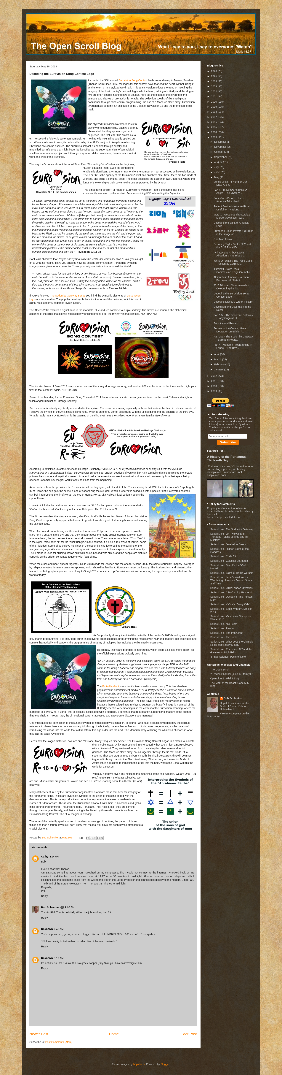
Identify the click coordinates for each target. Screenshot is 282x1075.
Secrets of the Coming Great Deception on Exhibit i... (230, 330)
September (220, 157)
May (217, 177)
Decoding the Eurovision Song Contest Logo (231, 295)
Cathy (44, 856)
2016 (214, 121)
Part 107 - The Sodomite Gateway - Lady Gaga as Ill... (233, 317)
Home (114, 1034)
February (219, 364)
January (219, 369)
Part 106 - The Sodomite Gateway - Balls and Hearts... (233, 338)
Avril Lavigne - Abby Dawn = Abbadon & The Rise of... (230, 254)
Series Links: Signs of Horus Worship (231, 572)
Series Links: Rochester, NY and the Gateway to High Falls (231, 651)
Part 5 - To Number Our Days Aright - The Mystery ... (230, 191)
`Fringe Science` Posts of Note (228, 656)
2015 (214, 127)
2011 (214, 381)
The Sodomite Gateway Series (67, 295)
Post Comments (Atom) (58, 1042)
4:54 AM (54, 856)
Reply (44, 896)
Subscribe (228, 442)
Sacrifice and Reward (226, 323)
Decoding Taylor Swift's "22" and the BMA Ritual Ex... (232, 246)
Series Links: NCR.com (223, 623)
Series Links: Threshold (224, 637)
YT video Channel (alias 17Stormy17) (232, 674)
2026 (214, 71)
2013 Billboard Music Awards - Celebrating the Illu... (231, 287)
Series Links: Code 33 (223, 556)
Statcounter (213, 716)
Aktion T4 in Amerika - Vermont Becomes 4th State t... (231, 279)
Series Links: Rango (222, 628)
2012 (214, 375)
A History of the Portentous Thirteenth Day (226, 458)
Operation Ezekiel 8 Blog (224, 678)
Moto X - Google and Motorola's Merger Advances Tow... (232, 216)
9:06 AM (69, 907)
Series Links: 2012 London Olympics (231, 587)
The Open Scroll (219, 669)
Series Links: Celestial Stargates (229, 560)
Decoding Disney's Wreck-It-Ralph (233, 301)
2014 (214, 132)
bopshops (139, 1064)
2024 (214, 81)
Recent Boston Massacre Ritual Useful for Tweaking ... (232, 208)
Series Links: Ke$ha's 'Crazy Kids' (230, 604)
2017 (214, 116)
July (216, 167)
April (217, 354)
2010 (214, 386)
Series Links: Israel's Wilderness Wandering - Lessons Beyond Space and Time (231, 580)
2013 (214, 137)
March (218, 359)
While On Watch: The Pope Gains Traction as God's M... (233, 262)
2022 (214, 91)
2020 (214, 101)
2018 (214, 111)
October (219, 151)
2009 (214, 391)
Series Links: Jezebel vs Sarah (228, 544)
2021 (214, 96)
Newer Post (38, 1034)
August (218, 162)
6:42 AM (58, 928)
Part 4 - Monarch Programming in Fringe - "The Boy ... (233, 346)
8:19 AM (58, 958)
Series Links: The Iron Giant (226, 632)
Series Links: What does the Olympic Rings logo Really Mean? (231, 643)
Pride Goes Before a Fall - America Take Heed (229, 200)
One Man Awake (223, 239)
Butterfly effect (110, 686)
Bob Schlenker (50, 907)
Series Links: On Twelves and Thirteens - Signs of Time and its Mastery (229, 537)
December (220, 141)
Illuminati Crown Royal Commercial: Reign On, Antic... (233, 270)
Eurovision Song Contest (133, 80)
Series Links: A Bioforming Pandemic (231, 592)
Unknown (47, 928)
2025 (214, 76)
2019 (214, 106)
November (220, 146)
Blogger (165, 1064)
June (217, 172)
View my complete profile (234, 713)
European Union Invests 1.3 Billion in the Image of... (233, 232)
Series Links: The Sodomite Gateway (231, 529)
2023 (214, 86)
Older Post (188, 1034)
